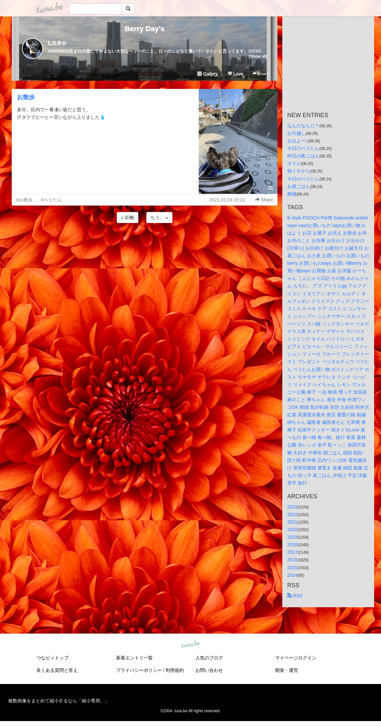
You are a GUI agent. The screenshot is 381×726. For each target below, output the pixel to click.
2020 (292, 529)
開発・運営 (286, 670)
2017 (292, 552)
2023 (292, 506)
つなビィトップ (52, 657)
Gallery (207, 73)
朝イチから (298, 171)
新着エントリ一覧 (134, 657)
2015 (292, 567)
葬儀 (291, 194)
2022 (292, 514)
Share (260, 73)
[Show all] (258, 56)
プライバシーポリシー (139, 670)
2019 (292, 537)
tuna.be (190, 644)
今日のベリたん (303, 148)
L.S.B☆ (57, 43)
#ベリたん (51, 199)
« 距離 (127, 217)
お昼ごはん (298, 186)
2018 (292, 544)
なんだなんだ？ (303, 125)
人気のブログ (209, 657)
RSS (295, 595)
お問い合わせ (209, 670)
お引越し (296, 133)
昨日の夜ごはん (303, 155)
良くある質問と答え (57, 670)
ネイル (294, 163)
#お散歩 (24, 199)
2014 (292, 575)
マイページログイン (295, 657)
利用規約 (175, 670)
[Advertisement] (144, 242)
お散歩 (26, 97)
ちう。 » (159, 217)
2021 (292, 522)
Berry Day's (144, 29)
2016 (292, 559)
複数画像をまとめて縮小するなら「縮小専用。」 (58, 700)
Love (235, 73)
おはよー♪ (297, 140)
